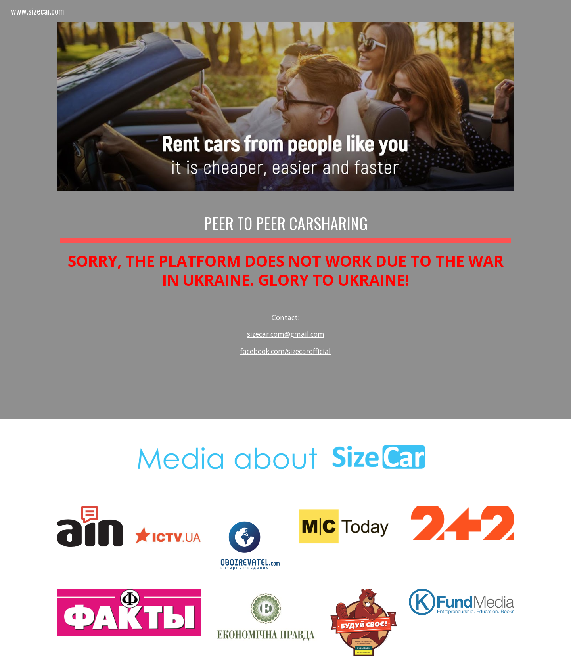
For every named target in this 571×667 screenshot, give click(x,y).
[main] (285, 294)
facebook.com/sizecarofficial (285, 351)
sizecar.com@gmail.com (285, 334)
